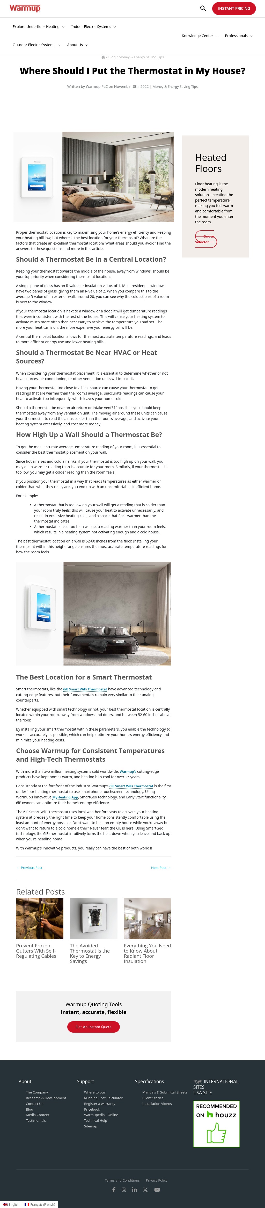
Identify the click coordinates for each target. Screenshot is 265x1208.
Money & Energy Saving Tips (142, 56)
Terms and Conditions (121, 1179)
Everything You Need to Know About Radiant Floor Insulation (142, 953)
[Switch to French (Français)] (40, 1205)
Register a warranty (100, 1102)
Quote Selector (206, 239)
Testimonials (36, 1119)
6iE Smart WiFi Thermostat (86, 689)
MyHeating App (66, 796)
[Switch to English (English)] (11, 1205)
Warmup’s (128, 771)
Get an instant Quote (94, 1026)
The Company (37, 1092)
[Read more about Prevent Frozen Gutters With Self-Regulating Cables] (39, 917)
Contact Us (35, 1102)
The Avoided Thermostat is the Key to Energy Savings (91, 953)
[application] (62, 27)
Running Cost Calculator (104, 1097)
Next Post (160, 867)
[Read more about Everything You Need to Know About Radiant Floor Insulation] (147, 917)
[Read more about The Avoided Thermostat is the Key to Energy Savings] (93, 917)
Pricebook (92, 1108)
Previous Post (30, 867)
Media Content (38, 1113)
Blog (111, 56)
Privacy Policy (157, 1179)
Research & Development (47, 1097)
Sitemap (91, 1124)
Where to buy (95, 1092)
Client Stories (153, 1102)
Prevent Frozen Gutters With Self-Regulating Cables (37, 950)
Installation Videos (158, 1108)
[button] (203, 8)
